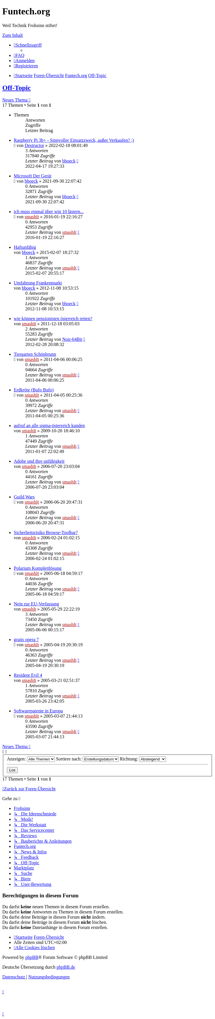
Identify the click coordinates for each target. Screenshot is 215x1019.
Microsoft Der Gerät (32, 175)
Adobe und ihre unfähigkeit (39, 461)
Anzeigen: (31, 758)
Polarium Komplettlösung (38, 568)
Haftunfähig (25, 247)
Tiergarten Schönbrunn (35, 354)
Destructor (34, 145)
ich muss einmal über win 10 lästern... (49, 211)
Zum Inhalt (12, 35)
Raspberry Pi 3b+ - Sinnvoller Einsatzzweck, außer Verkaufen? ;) (74, 140)
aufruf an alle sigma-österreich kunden (49, 425)
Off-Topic (16, 87)
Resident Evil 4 (28, 675)
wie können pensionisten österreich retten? (53, 318)
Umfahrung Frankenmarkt (38, 282)
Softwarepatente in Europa (38, 710)
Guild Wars (24, 496)
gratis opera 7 (26, 639)
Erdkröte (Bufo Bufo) (34, 389)
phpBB (31, 957)
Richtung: (143, 758)
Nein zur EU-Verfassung (36, 603)
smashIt (32, 216)
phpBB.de (66, 967)
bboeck (68, 160)
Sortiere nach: (87, 758)
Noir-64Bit (72, 339)
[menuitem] (19, 55)
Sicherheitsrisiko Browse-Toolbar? (46, 532)
